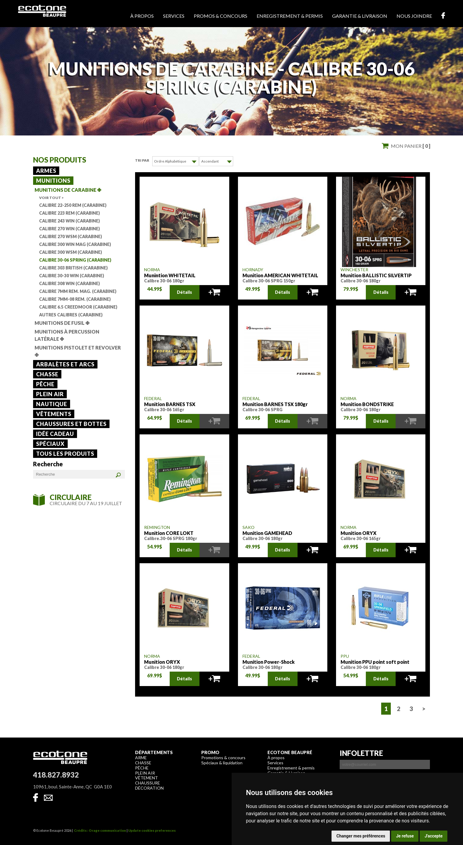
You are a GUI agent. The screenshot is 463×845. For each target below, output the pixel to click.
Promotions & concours (223, 757)
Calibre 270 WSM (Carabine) (70, 236)
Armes (46, 170)
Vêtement (146, 777)
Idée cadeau (55, 433)
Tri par (142, 160)
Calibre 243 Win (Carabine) (69, 220)
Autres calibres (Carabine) (71, 314)
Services (173, 16)
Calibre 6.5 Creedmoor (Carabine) (78, 306)
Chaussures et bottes (71, 424)
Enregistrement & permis (290, 16)
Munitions (53, 180)
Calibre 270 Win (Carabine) (69, 228)
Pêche (45, 384)
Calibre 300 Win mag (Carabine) (75, 244)
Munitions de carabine (68, 190)
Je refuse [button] (405, 836)
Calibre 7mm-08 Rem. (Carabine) (75, 299)
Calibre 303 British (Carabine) (73, 267)
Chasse (47, 374)
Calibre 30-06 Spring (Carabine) (75, 260)
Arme (141, 757)
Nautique (51, 404)
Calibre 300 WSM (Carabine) (70, 252)
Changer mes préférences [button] (360, 836)
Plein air (50, 394)
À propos (142, 16)
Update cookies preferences (152, 830)
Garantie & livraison (359, 16)
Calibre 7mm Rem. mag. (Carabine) (77, 291)
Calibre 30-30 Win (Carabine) (71, 275)
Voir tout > (51, 197)
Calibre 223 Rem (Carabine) (69, 213)
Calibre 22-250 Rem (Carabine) (72, 205)
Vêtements (53, 414)
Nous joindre (414, 16)
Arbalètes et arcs (65, 364)
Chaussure (147, 782)
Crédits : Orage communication (100, 830)
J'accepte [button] (433, 836)
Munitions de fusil (62, 323)
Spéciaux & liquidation (221, 762)
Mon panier (410, 146)
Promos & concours (220, 16)
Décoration (149, 787)
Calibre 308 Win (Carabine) (69, 283)
